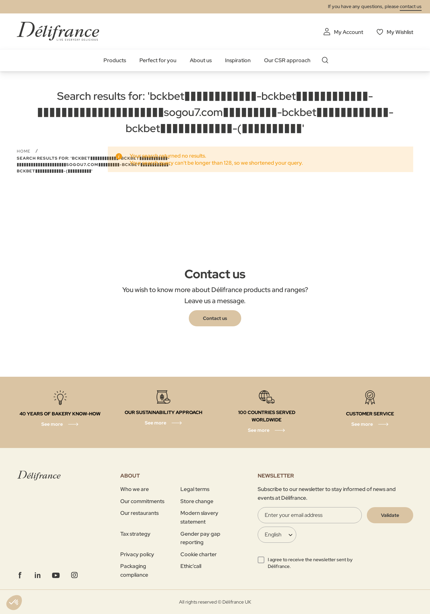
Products (114, 60)
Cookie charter (198, 554)
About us (201, 60)
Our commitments (142, 501)
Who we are (134, 489)
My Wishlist (400, 32)
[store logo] (58, 31)
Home (24, 151)
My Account (348, 32)
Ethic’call (190, 566)
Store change (196, 501)
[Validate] (390, 515)
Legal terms (194, 489)
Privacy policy (137, 554)
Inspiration (238, 60)
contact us (411, 6)
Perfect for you (157, 60)
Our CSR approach (287, 60)
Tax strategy (135, 533)
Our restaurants (139, 513)
